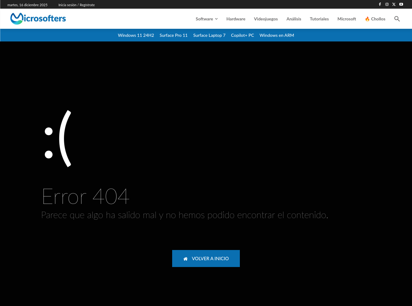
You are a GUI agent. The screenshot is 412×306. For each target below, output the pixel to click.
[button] (397, 18)
